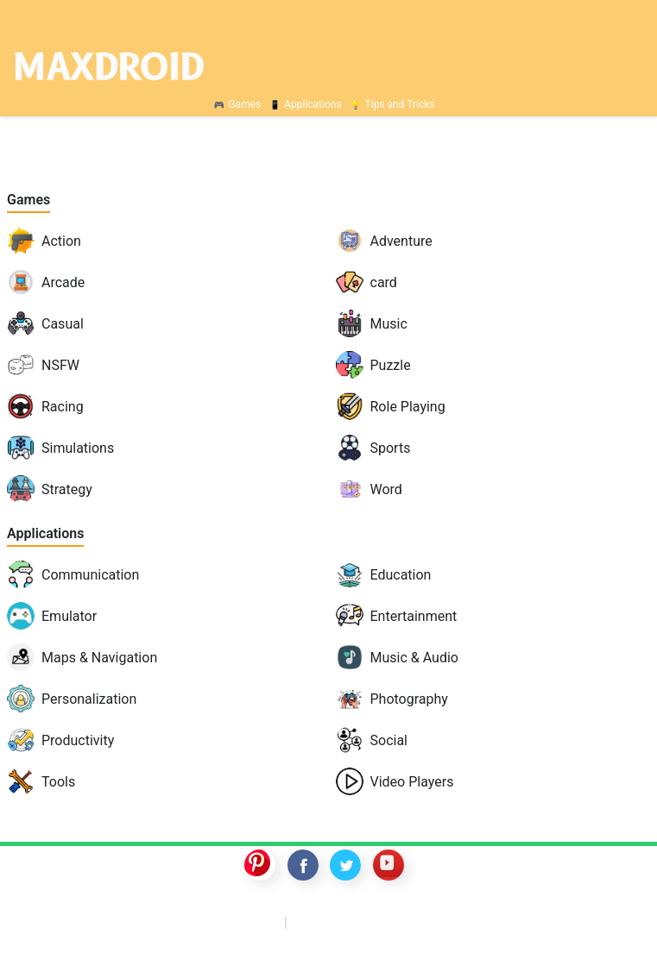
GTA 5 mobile (223, 921)
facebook (303, 865)
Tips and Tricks (400, 104)
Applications (312, 104)
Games (244, 104)
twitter (345, 865)
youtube (388, 865)
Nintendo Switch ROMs (388, 921)
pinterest (259, 865)
